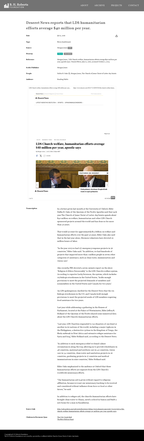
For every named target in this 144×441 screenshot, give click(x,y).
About (84, 6)
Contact (133, 6)
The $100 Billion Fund (65, 419)
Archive (99, 6)
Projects (116, 6)
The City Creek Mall (64, 417)
